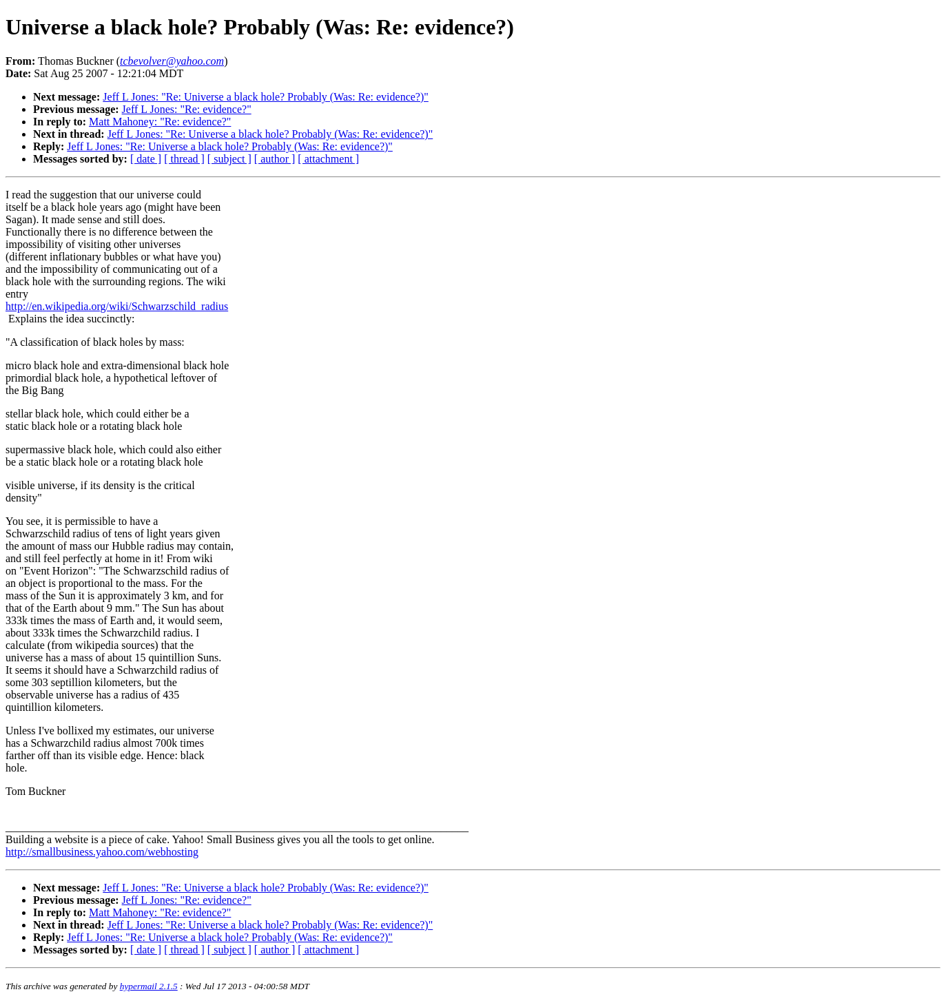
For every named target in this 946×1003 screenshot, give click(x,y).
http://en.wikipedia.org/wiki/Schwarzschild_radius (117, 306)
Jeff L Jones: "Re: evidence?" (186, 109)
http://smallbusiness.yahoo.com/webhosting (102, 852)
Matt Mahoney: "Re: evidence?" (160, 121)
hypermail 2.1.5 (149, 986)
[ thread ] (184, 159)
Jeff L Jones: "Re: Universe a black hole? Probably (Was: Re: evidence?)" (266, 97)
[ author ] (275, 159)
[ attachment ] (328, 159)
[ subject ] (229, 159)
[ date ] (145, 159)
